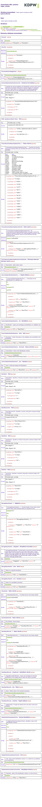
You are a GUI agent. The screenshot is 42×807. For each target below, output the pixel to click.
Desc (8, 284)
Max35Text (7, 327)
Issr (7, 290)
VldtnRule (9, 642)
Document (14, 28)
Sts (7, 639)
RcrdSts (8, 597)
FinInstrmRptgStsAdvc (12, 51)
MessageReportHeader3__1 (36, 30)
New (8, 513)
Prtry (8, 727)
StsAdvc (9, 238)
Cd (7, 724)
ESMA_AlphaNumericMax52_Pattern (13, 679)
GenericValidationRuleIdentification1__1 (14, 708)
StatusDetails (8, 572)
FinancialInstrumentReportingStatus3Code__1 (15, 693)
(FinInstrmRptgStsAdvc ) (11, 29)
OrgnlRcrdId (9, 637)
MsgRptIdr (9, 510)
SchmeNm (9, 287)
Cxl (7, 515)
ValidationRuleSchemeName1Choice (13, 353)
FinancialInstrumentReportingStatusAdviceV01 (28, 29)
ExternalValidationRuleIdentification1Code (14, 762)
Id (7, 282)
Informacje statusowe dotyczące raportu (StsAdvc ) (17, 30)
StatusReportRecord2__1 (10, 623)
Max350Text (8, 340)
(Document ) (6, 28)
